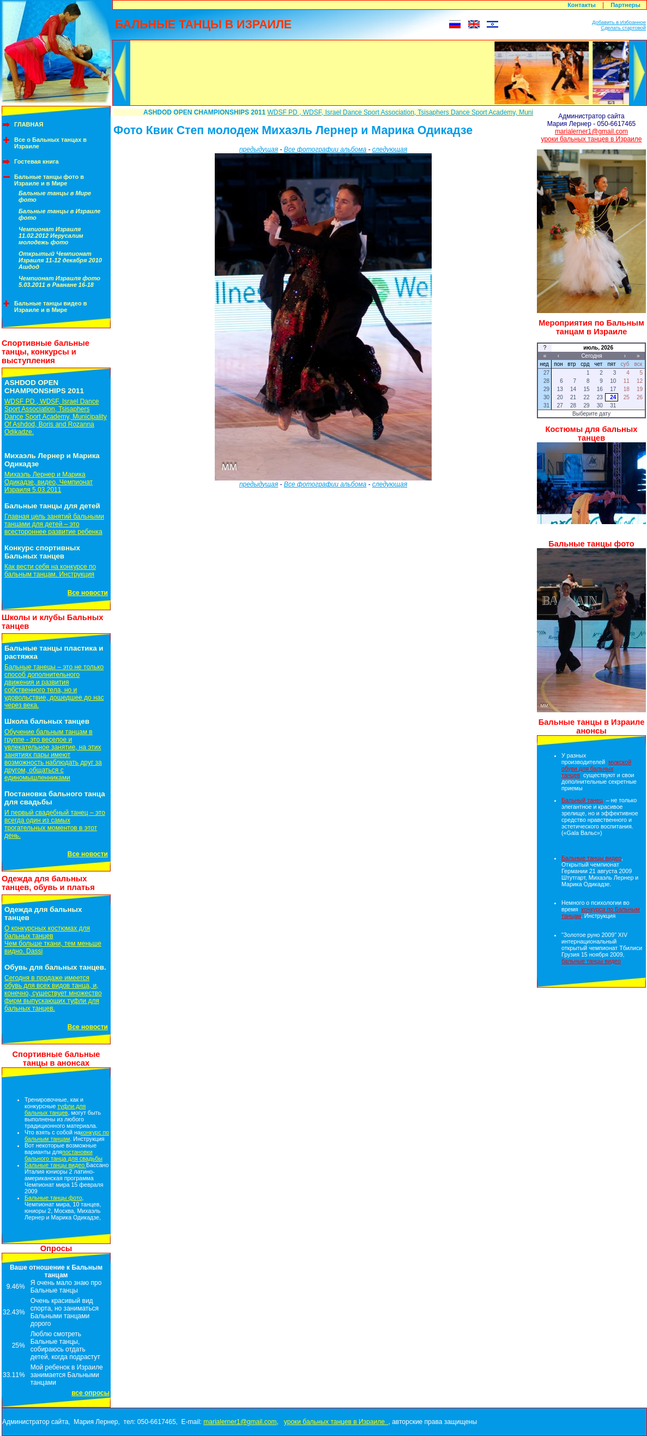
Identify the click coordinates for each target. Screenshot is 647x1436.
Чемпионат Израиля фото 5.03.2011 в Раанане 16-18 (59, 281)
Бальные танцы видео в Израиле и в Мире (50, 306)
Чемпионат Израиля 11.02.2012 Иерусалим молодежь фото (51, 235)
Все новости (88, 593)
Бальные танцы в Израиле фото (59, 214)
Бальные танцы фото (53, 1197)
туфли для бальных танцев (55, 1109)
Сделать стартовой (623, 28)
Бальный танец (582, 800)
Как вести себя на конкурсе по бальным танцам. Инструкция (50, 570)
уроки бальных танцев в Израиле (591, 139)
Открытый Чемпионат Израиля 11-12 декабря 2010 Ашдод (60, 260)
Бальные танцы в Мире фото (55, 196)
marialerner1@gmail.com (591, 131)
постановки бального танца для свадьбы (63, 1155)
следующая (389, 149)
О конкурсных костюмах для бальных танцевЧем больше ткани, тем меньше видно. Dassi (52, 939)
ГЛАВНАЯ (28, 124)
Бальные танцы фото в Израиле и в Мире (49, 180)
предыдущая (258, 149)
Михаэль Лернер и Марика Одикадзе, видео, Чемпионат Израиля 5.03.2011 (48, 482)
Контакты (581, 5)
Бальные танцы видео (55, 1165)
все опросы (90, 1393)
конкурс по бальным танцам (67, 1135)
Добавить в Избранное (619, 22)
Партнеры (625, 5)
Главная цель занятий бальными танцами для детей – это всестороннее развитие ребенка (54, 524)
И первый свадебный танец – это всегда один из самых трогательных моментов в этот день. (54, 824)
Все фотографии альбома (325, 149)
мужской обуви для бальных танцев (596, 768)
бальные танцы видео (591, 961)
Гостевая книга (36, 161)
